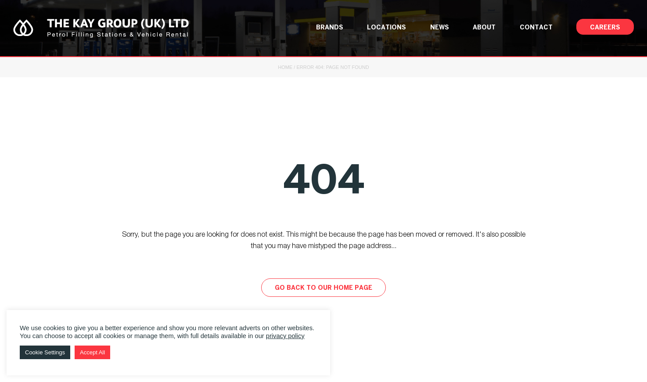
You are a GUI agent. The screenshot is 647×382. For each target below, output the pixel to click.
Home (285, 67)
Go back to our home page (323, 288)
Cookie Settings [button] (45, 352)
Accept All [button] (92, 352)
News (439, 28)
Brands (329, 28)
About (484, 28)
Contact (536, 28)
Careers (605, 28)
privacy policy (285, 335)
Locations (386, 28)
